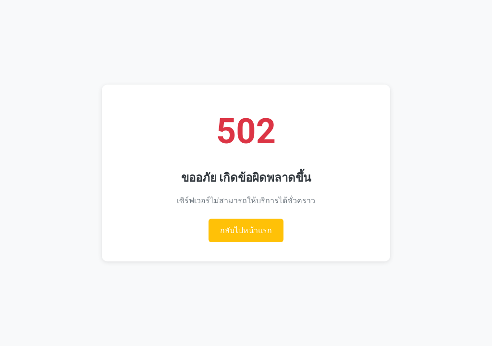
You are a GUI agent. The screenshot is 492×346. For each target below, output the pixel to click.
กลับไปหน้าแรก (246, 230)
